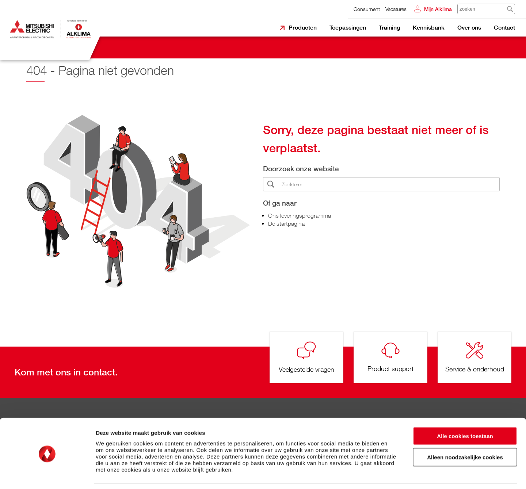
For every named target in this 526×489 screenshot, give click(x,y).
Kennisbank (429, 27)
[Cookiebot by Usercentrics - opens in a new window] (47, 474)
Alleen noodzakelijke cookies (465, 434)
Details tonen (394, 474)
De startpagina (286, 223)
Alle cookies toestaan (465, 412)
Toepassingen (347, 27)
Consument (367, 9)
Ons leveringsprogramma (299, 215)
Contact (504, 27)
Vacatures (396, 9)
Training (389, 27)
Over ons (469, 27)
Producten (303, 27)
